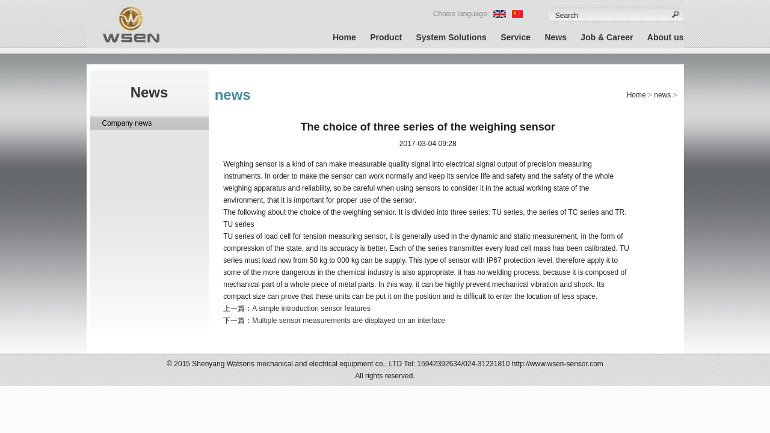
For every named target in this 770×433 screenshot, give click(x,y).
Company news (127, 123)
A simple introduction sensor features (311, 308)
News (555, 37)
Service (515, 37)
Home (344, 37)
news (662, 95)
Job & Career (607, 37)
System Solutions (451, 37)
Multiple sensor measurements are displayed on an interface (348, 320)
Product (386, 37)
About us (665, 37)
